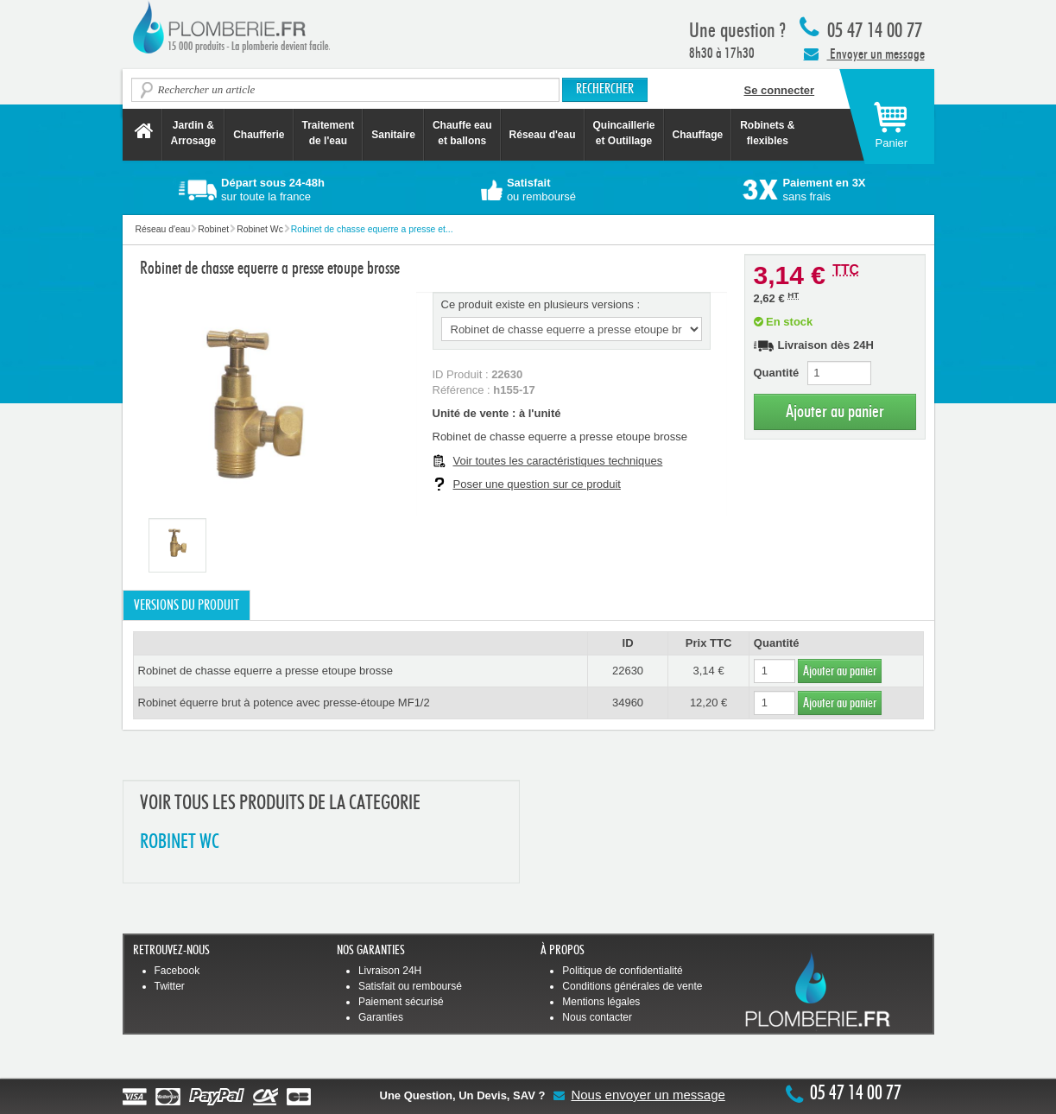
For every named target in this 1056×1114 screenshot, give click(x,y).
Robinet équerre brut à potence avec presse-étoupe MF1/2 (284, 702)
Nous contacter (597, 1017)
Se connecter (779, 90)
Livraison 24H (389, 971)
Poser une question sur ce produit (537, 484)
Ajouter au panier (835, 411)
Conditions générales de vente (632, 986)
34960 (627, 702)
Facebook (177, 971)
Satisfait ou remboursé (410, 986)
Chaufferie (258, 135)
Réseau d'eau (542, 135)
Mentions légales (601, 1002)
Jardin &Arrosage (194, 133)
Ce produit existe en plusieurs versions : (541, 304)
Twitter (170, 986)
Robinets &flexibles (767, 133)
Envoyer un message (864, 53)
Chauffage (698, 135)
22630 (627, 670)
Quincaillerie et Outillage (624, 133)
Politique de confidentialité (622, 971)
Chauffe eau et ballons (462, 133)
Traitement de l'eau (328, 133)
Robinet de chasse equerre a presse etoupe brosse (266, 670)
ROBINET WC (179, 842)
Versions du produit (186, 605)
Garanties (380, 1017)
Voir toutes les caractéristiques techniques (558, 460)
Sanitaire (393, 135)
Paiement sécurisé (401, 1002)
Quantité (777, 372)
